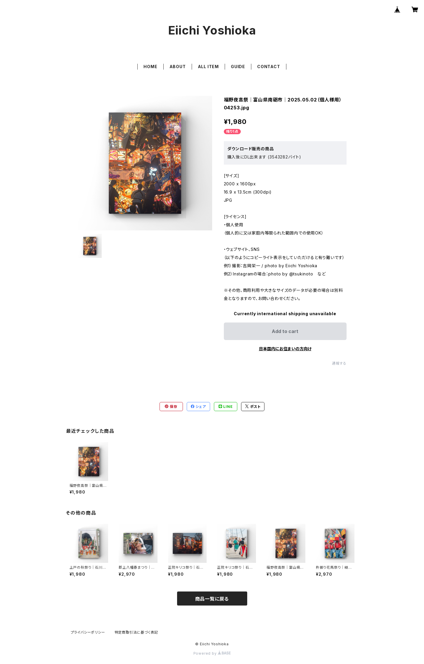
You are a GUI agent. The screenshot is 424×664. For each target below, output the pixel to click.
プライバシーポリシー (88, 632)
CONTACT (268, 66)
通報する (339, 363)
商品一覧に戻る (212, 599)
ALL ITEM (208, 66)
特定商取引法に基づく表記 (136, 632)
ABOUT (177, 66)
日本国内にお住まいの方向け (285, 348)
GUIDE (238, 66)
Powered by (212, 653)
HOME (150, 66)
